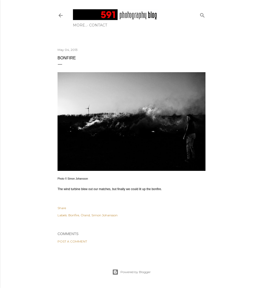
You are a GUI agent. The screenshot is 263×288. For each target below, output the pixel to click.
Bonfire (73, 215)
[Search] (202, 14)
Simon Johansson (104, 215)
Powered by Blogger (131, 272)
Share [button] (62, 208)
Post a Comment (72, 241)
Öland (85, 215)
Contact (84, 25)
